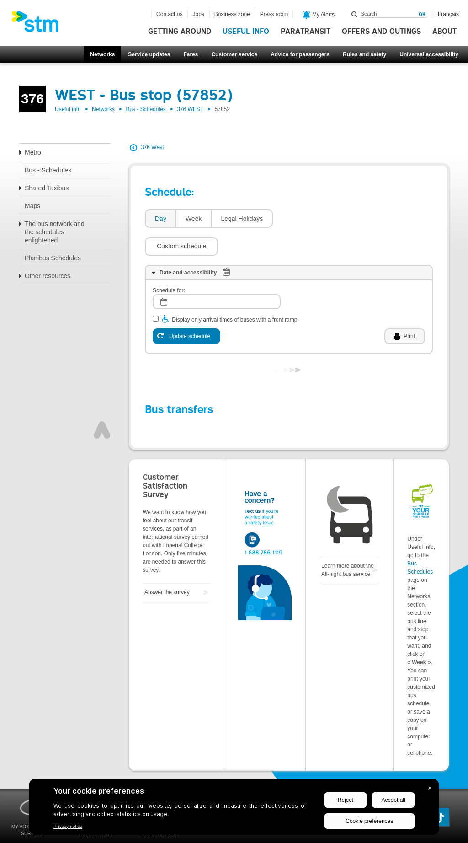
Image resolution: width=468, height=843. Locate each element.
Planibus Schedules (53, 258)
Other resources (47, 275)
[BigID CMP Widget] (234, 809)
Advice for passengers (300, 54)
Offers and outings (381, 31)
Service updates (149, 54)
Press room (274, 14)
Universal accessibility (428, 54)
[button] (314, 218)
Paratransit (305, 31)
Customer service (234, 54)
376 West (152, 147)
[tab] (160, 218)
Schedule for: (169, 263)
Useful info (246, 31)
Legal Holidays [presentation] (242, 218)
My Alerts (319, 15)
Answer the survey (167, 565)
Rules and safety (364, 54)
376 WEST (190, 109)
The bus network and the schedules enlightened (55, 232)
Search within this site (354, 14)
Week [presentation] (194, 218)
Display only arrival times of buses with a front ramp (234, 292)
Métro (33, 152)
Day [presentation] (160, 218)
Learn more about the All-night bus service (347, 542)
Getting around (179, 31)
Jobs (198, 14)
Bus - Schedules (145, 109)
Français (448, 14)
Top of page (102, 402)
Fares (190, 54)
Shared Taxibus (47, 188)
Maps (32, 205)
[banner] (39, 24)
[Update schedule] (186, 309)
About (444, 31)
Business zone (232, 14)
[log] (217, 274)
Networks (102, 54)
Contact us (169, 14)
